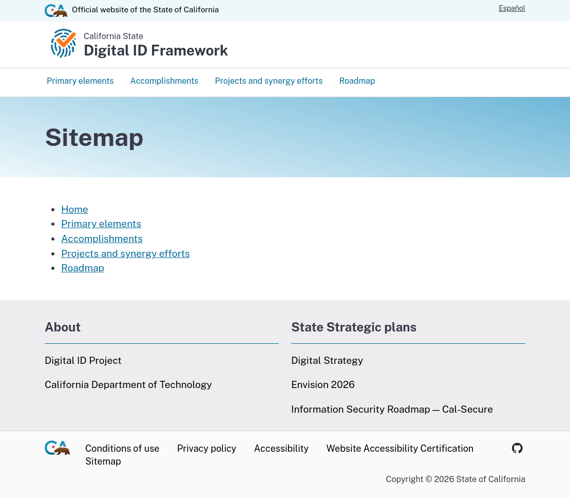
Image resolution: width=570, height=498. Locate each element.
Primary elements (80, 81)
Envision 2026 (323, 384)
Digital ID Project (83, 360)
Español (512, 8)
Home (74, 209)
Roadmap (357, 81)
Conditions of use (122, 448)
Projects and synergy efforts (268, 81)
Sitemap (103, 461)
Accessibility (281, 448)
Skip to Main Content (285, 0)
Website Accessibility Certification (400, 448)
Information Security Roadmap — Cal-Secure (392, 409)
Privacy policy (206, 448)
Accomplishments (164, 81)
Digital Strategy (327, 360)
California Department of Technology (128, 384)
